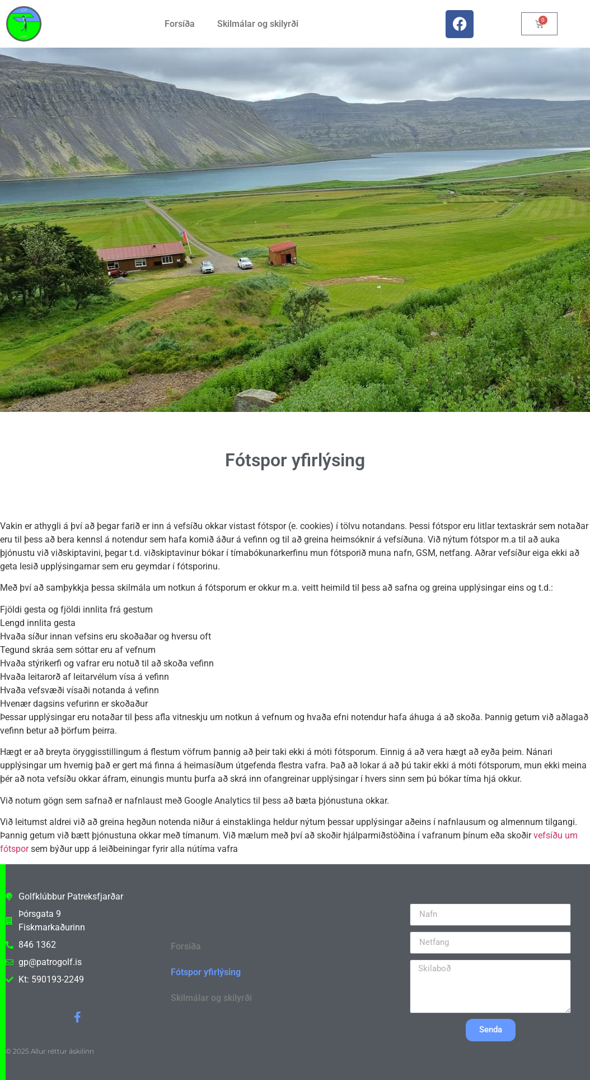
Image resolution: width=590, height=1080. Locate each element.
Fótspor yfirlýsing (206, 972)
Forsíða (180, 23)
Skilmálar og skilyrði (257, 23)
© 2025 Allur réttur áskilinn (50, 1051)
